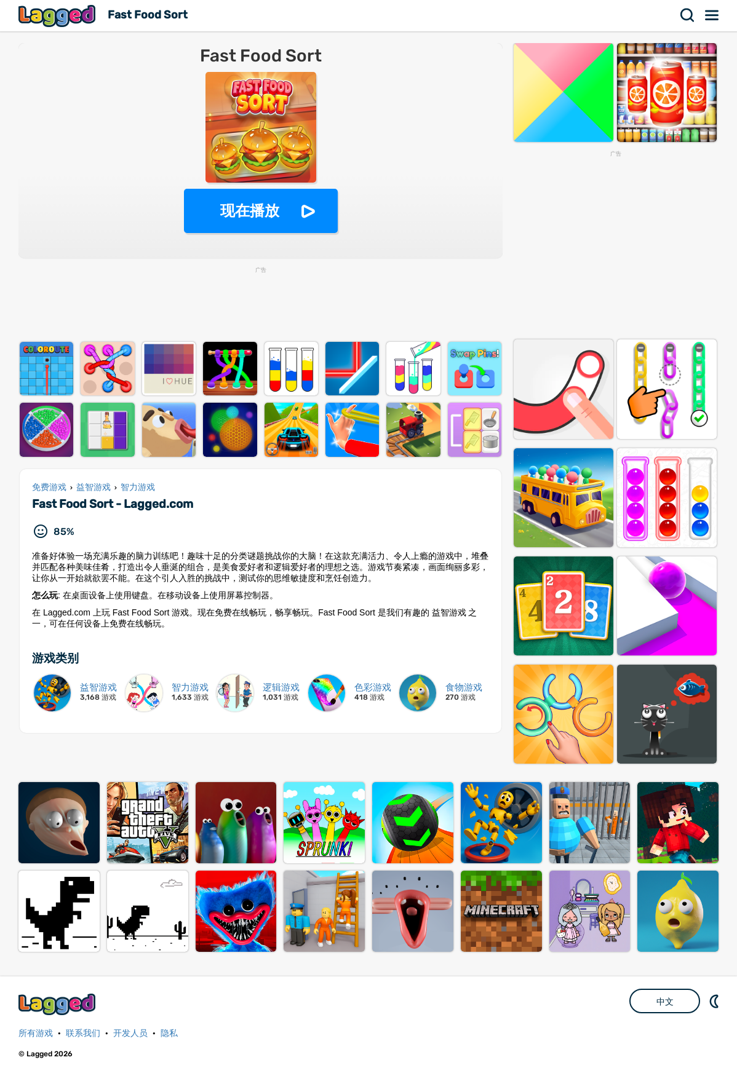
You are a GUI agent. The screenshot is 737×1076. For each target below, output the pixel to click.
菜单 (712, 15)
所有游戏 (35, 1033)
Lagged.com (58, 1004)
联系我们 (83, 1033)
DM (715, 1001)
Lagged (58, 15)
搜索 (687, 15)
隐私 (169, 1033)
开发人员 (130, 1033)
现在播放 (249, 210)
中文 (665, 1002)
